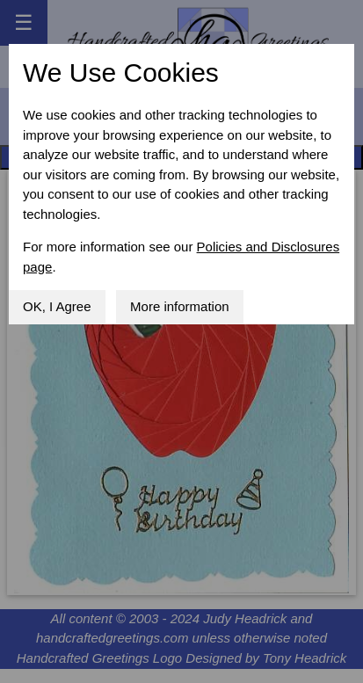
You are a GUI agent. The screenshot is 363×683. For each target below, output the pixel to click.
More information (179, 306)
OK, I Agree (57, 306)
